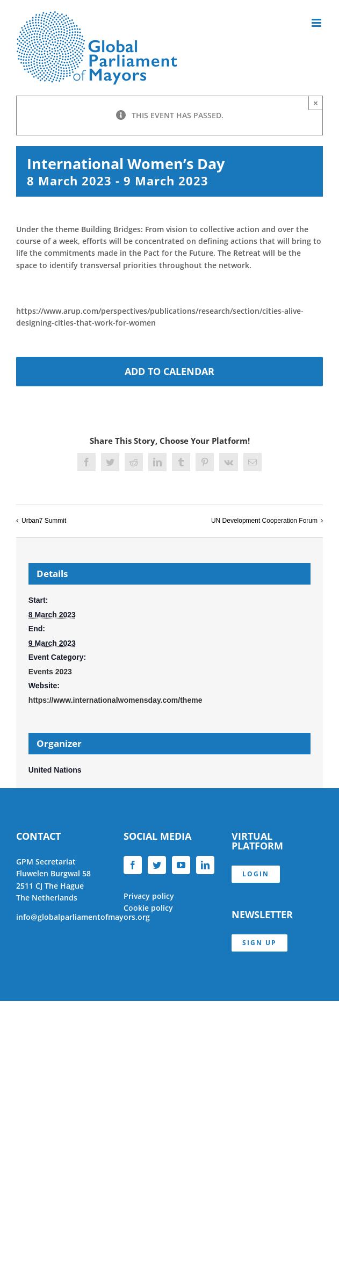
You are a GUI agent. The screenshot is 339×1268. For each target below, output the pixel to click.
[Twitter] (157, 865)
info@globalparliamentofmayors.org (83, 917)
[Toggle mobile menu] (317, 22)
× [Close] (315, 102)
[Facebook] (133, 865)
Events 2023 (50, 671)
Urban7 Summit (43, 521)
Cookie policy (148, 908)
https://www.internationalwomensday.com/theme (115, 700)
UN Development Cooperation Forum (264, 521)
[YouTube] (181, 865)
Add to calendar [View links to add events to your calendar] (169, 371)
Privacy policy (149, 896)
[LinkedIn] (205, 865)
